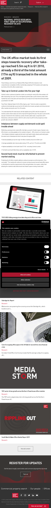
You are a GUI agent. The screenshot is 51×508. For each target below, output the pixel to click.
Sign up (25, 474)
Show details (42, 269)
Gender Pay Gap (10, 502)
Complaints (43, 499)
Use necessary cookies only (25, 284)
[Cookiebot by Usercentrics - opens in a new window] (41, 222)
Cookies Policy (37, 499)
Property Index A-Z (14, 504)
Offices (47, 489)
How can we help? (37, 506)
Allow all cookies (25, 274)
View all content (25, 449)
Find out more (9, 27)
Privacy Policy (21, 504)
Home (2, 6)
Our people (35, 489)
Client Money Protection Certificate (21, 502)
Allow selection (25, 279)
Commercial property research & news (16, 6)
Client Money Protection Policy (35, 502)
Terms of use (30, 499)
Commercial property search (14, 489)
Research (30, 6)
